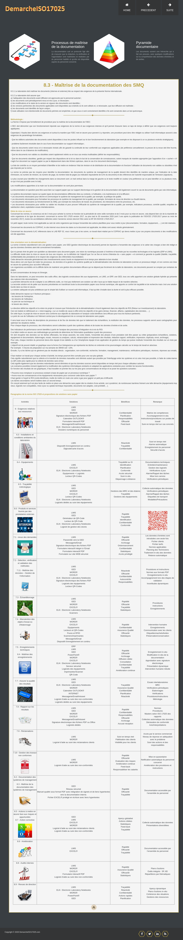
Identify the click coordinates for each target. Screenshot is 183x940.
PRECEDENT (148, 7)
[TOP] (94, 907)
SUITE (170, 7)
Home (126, 7)
